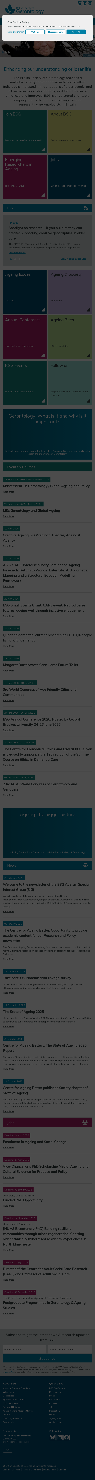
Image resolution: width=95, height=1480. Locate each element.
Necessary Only (55, 32)
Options (35, 32)
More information (16, 32)
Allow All (76, 32)
